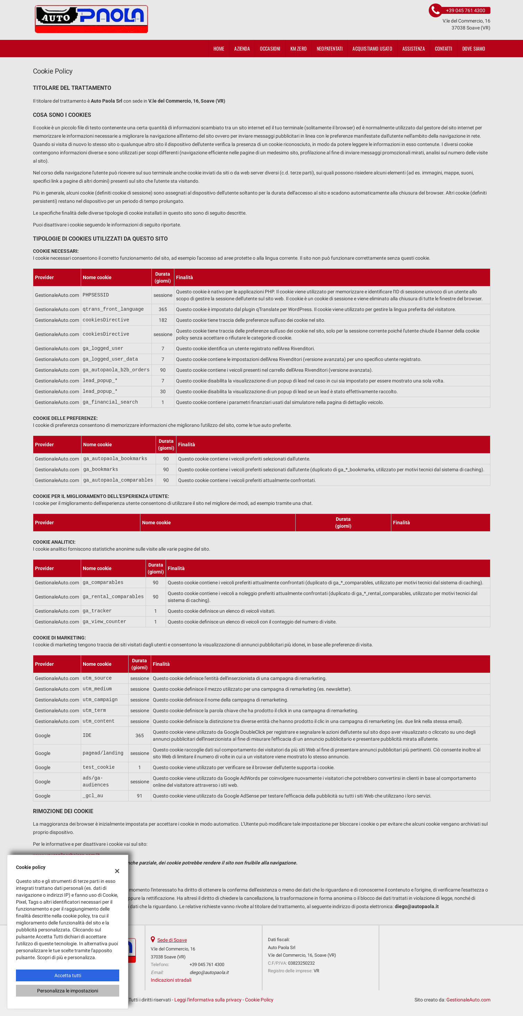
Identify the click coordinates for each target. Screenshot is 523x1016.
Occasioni (270, 48)
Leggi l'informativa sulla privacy (208, 999)
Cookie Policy (259, 999)
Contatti (443, 48)
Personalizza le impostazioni (67, 990)
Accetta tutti (67, 975)
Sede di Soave (172, 940)
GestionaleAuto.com (468, 999)
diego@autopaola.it (209, 972)
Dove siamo (474, 48)
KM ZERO (298, 48)
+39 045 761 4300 (207, 964)
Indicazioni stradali (171, 980)
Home (219, 48)
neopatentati (329, 48)
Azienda (242, 48)
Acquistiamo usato (372, 48)
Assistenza (413, 48)
